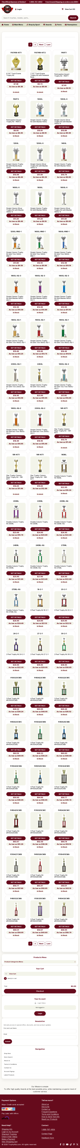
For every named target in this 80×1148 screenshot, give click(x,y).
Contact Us (7, 1068)
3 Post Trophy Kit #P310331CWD (36, 920)
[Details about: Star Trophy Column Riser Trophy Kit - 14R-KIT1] (64, 436)
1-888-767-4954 (35, 2)
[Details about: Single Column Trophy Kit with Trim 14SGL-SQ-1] (16, 348)
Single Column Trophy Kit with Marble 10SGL (38, 121)
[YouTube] (67, 1144)
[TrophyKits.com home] (7, 9)
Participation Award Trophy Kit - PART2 (13, 121)
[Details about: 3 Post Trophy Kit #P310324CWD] (64, 794)
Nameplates (71, 25)
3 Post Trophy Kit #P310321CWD (12, 699)
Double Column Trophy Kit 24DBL (15, 567)
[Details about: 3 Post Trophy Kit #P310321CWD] (16, 706)
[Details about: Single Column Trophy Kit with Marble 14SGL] (64, 171)
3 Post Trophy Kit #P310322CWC (60, 699)
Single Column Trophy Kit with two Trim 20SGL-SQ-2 (39, 431)
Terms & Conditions (10, 1064)
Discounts (45, 1107)
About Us (7, 1060)
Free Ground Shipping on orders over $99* (62, 2)
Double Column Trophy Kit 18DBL (63, 477)
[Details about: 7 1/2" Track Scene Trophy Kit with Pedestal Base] (40, 81)
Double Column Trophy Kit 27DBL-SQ (15, 611)
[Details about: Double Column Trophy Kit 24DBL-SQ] (40, 573)
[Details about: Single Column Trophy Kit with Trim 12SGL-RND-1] (16, 260)
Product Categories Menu (13, 962)
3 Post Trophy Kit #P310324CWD (60, 788)
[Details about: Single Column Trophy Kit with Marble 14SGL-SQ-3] (16, 304)
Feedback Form (48, 1138)
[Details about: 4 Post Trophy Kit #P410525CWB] (64, 750)
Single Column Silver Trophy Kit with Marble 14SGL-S (15, 210)
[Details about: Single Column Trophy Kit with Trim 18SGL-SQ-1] (64, 348)
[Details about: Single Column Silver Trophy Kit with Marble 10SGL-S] (64, 127)
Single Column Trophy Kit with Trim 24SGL (38, 386)
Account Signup (9, 1071)
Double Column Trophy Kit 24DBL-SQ (39, 567)
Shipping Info (7, 1129)
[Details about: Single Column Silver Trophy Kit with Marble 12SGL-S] (40, 171)
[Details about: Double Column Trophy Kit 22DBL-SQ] (64, 529)
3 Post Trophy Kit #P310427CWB (12, 876)
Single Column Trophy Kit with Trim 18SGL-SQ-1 (63, 341)
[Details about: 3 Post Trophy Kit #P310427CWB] (16, 882)
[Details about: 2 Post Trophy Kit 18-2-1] (40, 617)
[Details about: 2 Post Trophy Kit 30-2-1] (64, 662)
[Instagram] (64, 1144)
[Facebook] (60, 1144)
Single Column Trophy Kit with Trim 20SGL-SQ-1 (15, 386)
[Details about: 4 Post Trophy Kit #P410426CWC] (64, 838)
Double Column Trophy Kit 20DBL (15, 523)
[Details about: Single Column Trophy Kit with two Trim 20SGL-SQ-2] (40, 437)
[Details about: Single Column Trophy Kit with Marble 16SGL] (40, 215)
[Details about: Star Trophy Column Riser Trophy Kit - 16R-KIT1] (40, 483)
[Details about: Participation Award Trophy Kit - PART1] (64, 82)
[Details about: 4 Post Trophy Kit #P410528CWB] (40, 882)
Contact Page (47, 1134)
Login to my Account (10, 1132)
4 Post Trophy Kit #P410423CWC (12, 743)
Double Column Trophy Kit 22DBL (39, 523)
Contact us (46, 1109)
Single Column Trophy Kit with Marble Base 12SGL (14, 166)
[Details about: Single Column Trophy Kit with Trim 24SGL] (40, 392)
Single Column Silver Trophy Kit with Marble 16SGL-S (63, 210)
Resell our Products (49, 1119)
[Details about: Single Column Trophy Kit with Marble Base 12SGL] (16, 171)
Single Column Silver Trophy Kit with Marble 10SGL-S (63, 121)
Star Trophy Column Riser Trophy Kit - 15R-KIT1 (14, 477)
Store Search (8, 1057)
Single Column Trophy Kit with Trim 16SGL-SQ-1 (39, 341)
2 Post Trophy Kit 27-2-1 (39, 654)
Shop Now (7, 1053)
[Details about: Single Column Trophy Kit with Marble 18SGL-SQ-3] (64, 304)
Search (73, 18)
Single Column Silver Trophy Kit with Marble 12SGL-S (39, 166)
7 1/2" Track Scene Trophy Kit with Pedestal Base (39, 75)
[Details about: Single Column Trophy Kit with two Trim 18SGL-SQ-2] (16, 437)
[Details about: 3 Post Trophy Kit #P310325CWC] (40, 838)
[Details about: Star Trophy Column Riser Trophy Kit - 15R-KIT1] (16, 483)
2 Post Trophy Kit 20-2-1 (63, 610)
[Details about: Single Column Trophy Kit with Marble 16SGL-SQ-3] (40, 304)
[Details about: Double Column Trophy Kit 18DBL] (64, 484)
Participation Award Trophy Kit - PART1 (61, 75)
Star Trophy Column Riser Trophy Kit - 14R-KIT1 (62, 431)
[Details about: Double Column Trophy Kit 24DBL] (16, 573)
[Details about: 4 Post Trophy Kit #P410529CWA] (40, 794)
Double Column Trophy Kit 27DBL (63, 567)
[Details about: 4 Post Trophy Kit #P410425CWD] (16, 838)
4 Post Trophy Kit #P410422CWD (36, 699)
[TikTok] (71, 1144)
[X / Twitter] (77, 1144)
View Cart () (70, 9)
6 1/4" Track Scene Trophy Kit (13, 74)
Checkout (40, 991)
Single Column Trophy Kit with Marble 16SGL (38, 209)
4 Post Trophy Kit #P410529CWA (36, 788)
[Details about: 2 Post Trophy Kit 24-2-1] (16, 662)
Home (5, 25)
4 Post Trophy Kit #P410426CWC (60, 832)
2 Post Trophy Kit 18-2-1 (39, 610)
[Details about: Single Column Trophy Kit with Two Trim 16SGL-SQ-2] (64, 392)
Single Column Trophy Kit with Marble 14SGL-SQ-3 (15, 298)
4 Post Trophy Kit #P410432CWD (60, 920)
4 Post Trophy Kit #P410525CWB (60, 743)
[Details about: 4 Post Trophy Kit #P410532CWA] (16, 927)
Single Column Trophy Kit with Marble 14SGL (62, 165)
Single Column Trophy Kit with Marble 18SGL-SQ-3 (63, 298)
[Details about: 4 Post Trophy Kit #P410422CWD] (40, 706)
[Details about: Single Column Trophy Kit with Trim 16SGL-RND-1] (64, 260)
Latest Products (9, 1075)
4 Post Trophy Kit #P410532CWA (12, 920)
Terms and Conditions (50, 1114)
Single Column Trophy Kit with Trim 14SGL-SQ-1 (15, 341)
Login (40, 1013)
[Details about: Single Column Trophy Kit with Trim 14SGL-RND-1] (40, 260)
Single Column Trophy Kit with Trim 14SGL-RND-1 (38, 254)
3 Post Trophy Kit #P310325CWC (36, 832)
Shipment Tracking (9, 1134)
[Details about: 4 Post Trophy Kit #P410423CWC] (16, 750)
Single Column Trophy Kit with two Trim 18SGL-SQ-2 (15, 431)
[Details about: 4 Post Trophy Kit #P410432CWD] (64, 927)
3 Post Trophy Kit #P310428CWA (12, 788)
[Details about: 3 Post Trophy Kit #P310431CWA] (64, 882)
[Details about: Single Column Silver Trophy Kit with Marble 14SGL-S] (16, 215)
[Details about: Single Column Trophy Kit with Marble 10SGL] (40, 127)
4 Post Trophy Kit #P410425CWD (12, 832)
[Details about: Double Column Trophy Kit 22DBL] (40, 529)
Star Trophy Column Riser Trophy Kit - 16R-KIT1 (38, 477)
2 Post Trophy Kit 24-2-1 (15, 654)
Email (5, 1034)
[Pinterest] (74, 1144)
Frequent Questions (49, 1112)
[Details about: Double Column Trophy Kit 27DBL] (64, 573)
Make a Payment (8, 1139)
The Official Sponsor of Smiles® (14, 2)
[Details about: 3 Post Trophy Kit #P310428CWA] (16, 794)
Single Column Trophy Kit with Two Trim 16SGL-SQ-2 (64, 386)
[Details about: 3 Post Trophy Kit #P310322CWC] (64, 706)
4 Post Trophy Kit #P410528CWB (36, 876)
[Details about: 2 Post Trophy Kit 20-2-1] (64, 617)
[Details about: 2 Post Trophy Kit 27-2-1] (40, 662)
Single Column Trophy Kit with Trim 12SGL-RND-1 (14, 254)
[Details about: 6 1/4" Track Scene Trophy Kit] (16, 81)
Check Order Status (9, 1137)
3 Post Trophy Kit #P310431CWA (60, 876)
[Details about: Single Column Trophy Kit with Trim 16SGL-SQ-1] (40, 348)
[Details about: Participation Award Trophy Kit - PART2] (16, 127)
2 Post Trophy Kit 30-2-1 (63, 654)
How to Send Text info (50, 1117)
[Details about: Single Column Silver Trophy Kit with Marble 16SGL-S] (64, 215)
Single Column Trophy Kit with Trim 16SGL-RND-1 (62, 254)
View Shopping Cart (9, 1142)
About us (45, 1104)
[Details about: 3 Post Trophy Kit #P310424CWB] (40, 750)
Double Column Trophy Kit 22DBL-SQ (63, 523)
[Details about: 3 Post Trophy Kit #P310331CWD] (40, 927)
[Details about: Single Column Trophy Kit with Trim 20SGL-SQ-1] (16, 392)
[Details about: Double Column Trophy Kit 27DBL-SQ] (16, 617)
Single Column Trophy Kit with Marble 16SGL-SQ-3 (39, 298)
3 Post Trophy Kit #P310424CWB (36, 743)
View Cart (12, 974)
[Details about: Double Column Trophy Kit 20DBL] (16, 529)
